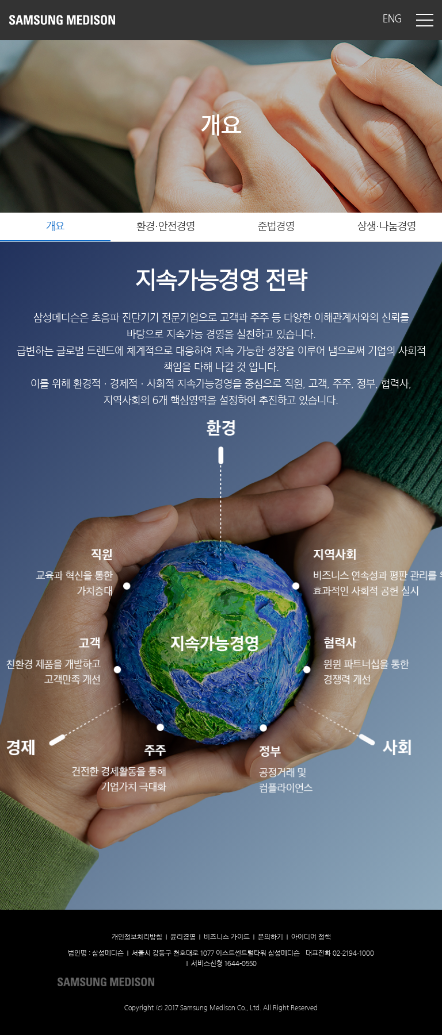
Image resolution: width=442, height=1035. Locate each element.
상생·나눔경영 (386, 226)
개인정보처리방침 (137, 937)
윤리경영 (183, 937)
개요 (55, 226)
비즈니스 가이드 (227, 937)
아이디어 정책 (311, 937)
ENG (392, 19)
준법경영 (276, 226)
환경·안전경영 (165, 226)
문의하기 (270, 937)
